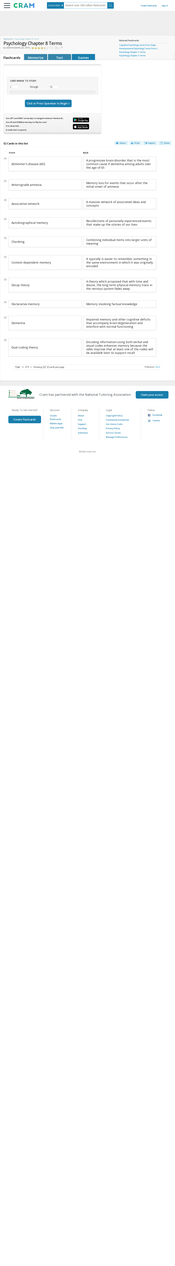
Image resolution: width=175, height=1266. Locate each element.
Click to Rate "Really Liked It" (42, 48)
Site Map (82, 428)
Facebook (157, 415)
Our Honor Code (114, 424)
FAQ (80, 419)
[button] (7, 5)
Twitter (156, 420)
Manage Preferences (116, 437)
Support (82, 424)
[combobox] (55, 5)
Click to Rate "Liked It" (39, 48)
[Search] (110, 5)
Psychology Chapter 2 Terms (132, 52)
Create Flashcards (149, 5)
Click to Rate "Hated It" (32, 48)
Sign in (165, 5)
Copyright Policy (114, 415)
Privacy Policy (113, 428)
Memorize (36, 57)
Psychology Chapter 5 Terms (132, 55)
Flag (62, 48)
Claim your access (152, 395)
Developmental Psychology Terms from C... (139, 48)
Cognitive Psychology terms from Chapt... (138, 45)
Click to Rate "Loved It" (45, 48)
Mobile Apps (56, 423)
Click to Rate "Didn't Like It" (35, 48)
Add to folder (56, 48)
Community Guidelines (117, 419)
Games (83, 57)
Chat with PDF (57, 427)
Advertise (83, 432)
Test (59, 57)
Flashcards (7, 39)
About (81, 415)
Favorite (50, 48)
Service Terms (113, 432)
